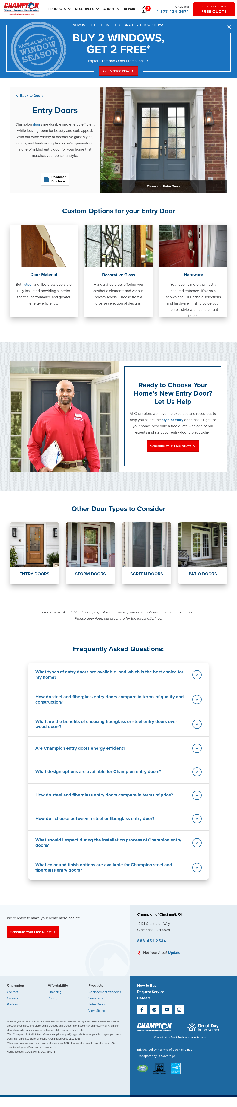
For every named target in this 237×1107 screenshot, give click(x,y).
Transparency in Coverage (156, 1065)
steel (28, 284)
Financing (55, 1000)
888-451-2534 (151, 949)
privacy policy (147, 1058)
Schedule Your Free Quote (173, 446)
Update (174, 961)
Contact (12, 1000)
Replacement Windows (104, 1000)
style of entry (173, 420)
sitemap (186, 1058)
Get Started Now (118, 71)
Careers (12, 1007)
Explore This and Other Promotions (118, 61)
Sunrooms (95, 1007)
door (37, 125)
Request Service (150, 1000)
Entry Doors (97, 1013)
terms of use (169, 1058)
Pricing (52, 1007)
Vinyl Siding (96, 1019)
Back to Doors (29, 96)
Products (63, 8)
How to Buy (146, 994)
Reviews (13, 1013)
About (115, 8)
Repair (133, 9)
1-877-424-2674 (173, 9)
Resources (91, 8)
